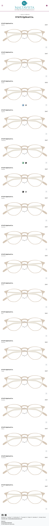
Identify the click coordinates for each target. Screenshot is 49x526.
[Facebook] (2, 515)
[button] (2, 5)
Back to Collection (24, 14)
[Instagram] (5, 515)
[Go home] (24, 5)
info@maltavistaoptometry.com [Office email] (15, 518)
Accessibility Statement (6, 522)
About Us (3, 521)
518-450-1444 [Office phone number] (4, 518)
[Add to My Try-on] (46, 47)
